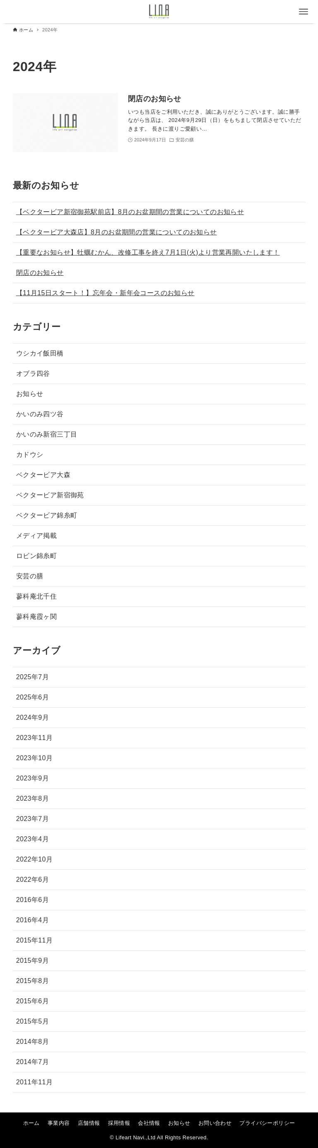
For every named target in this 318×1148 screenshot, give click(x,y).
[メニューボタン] (303, 11)
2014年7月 (32, 1061)
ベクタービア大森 (43, 474)
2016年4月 (32, 920)
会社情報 (149, 1123)
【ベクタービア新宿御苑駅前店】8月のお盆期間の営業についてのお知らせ (130, 211)
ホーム (31, 1123)
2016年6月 (32, 899)
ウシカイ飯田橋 (40, 353)
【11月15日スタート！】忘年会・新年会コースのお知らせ (105, 292)
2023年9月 (32, 778)
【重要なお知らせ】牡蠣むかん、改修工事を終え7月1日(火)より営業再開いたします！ (148, 252)
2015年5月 (32, 1021)
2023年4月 (32, 839)
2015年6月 (32, 1001)
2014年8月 (32, 1041)
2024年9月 (32, 717)
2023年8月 (32, 798)
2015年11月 (34, 940)
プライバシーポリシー (267, 1123)
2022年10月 (34, 859)
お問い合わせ (214, 1123)
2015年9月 (32, 960)
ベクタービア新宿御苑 (50, 495)
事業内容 (59, 1123)
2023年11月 (34, 737)
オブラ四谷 (33, 373)
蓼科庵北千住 (36, 596)
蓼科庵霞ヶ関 (36, 616)
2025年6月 (32, 697)
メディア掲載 (36, 535)
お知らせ (29, 393)
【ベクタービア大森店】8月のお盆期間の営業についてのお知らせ (116, 232)
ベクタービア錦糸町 (46, 515)
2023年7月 (32, 818)
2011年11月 (34, 1082)
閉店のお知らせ (40, 272)
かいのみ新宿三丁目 (46, 434)
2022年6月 (32, 879)
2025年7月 (32, 676)
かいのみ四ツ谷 (40, 414)
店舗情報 (89, 1123)
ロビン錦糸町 (36, 555)
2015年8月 (32, 980)
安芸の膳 (29, 576)
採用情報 (119, 1123)
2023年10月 (34, 757)
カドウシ (29, 454)
